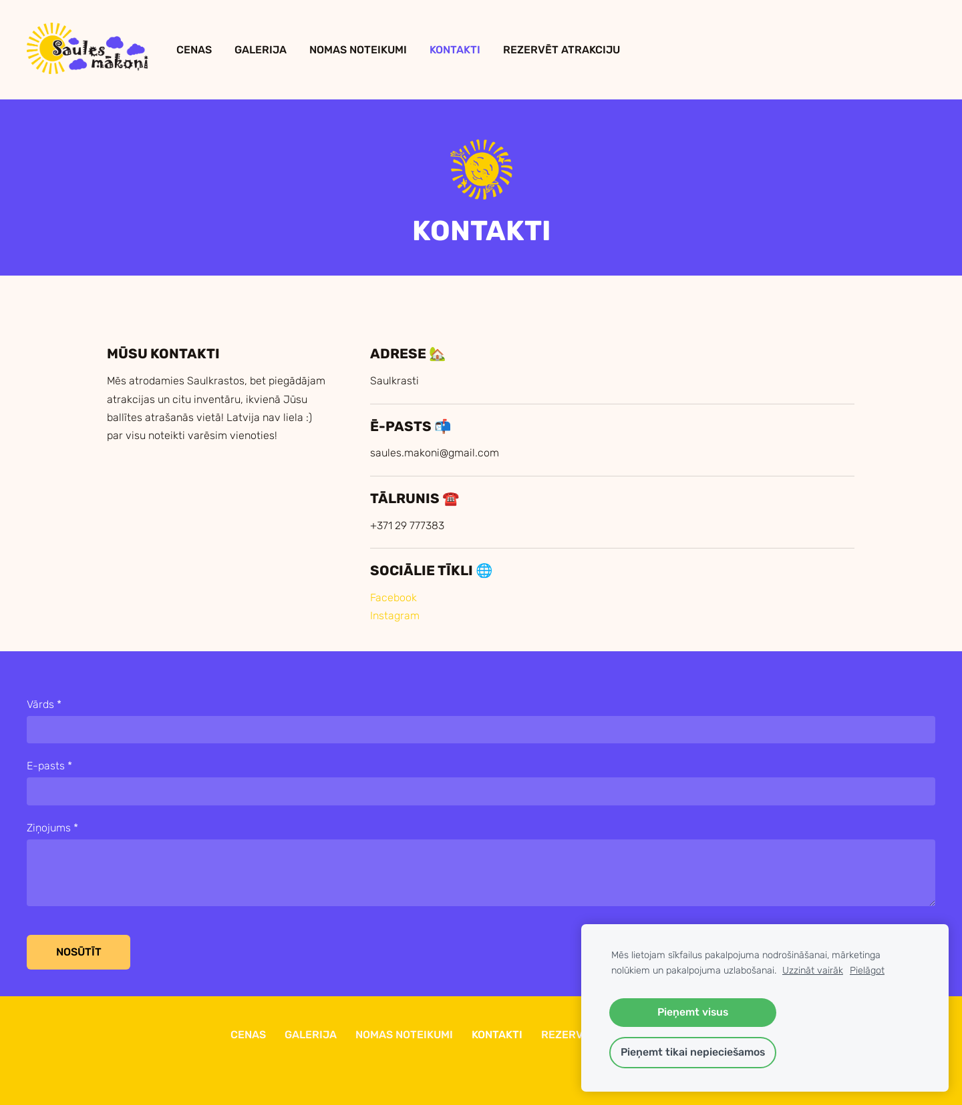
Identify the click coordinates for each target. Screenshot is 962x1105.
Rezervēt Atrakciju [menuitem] (561, 49)
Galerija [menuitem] (260, 49)
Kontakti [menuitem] (455, 49)
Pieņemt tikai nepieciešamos (693, 1052)
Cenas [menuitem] (194, 49)
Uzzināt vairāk (812, 970)
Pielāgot (867, 970)
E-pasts (49, 765)
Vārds (44, 704)
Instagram (395, 615)
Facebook (393, 597)
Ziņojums (52, 827)
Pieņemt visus (692, 1012)
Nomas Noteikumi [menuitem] (358, 49)
